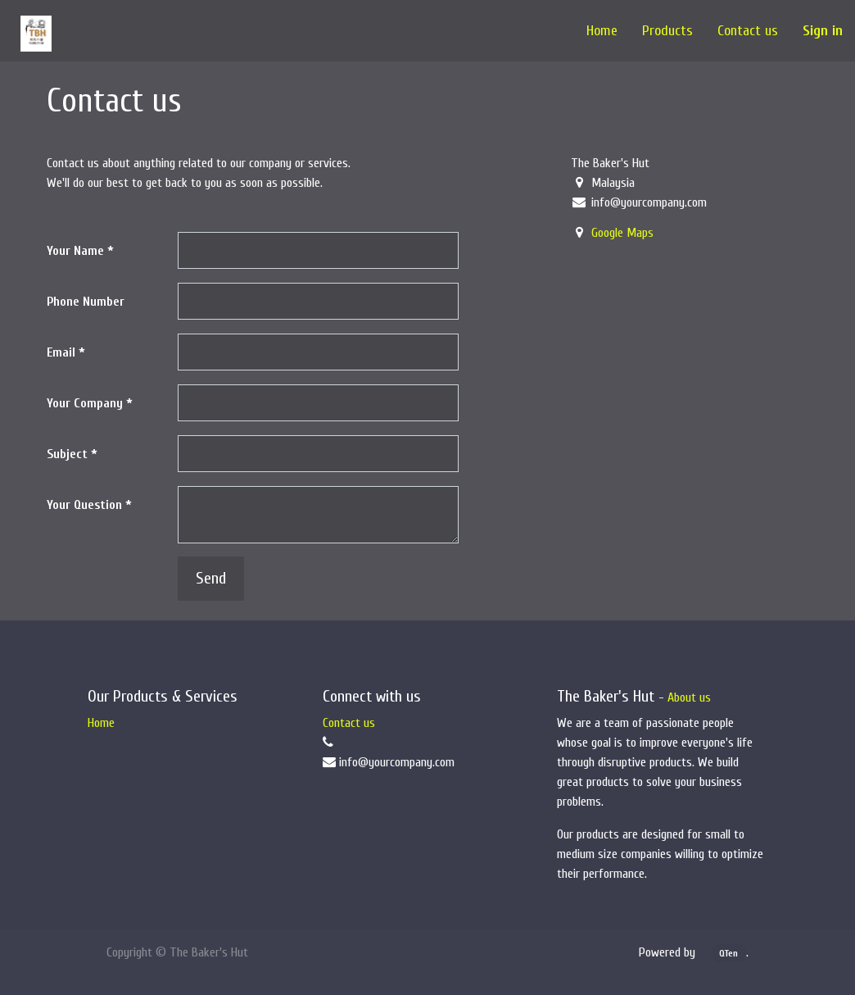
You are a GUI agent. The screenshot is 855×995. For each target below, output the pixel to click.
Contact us (349, 723)
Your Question (84, 505)
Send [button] (211, 578)
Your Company (85, 403)
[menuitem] (602, 30)
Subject (67, 454)
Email (61, 352)
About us (689, 697)
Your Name (75, 250)
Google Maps (622, 232)
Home (101, 723)
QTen (728, 953)
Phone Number (85, 301)
